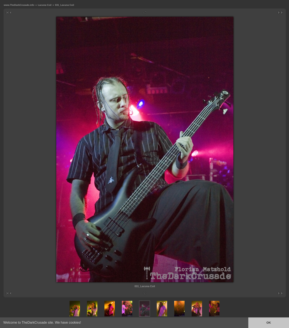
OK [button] (268, 322)
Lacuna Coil (44, 5)
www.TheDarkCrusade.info (19, 5)
